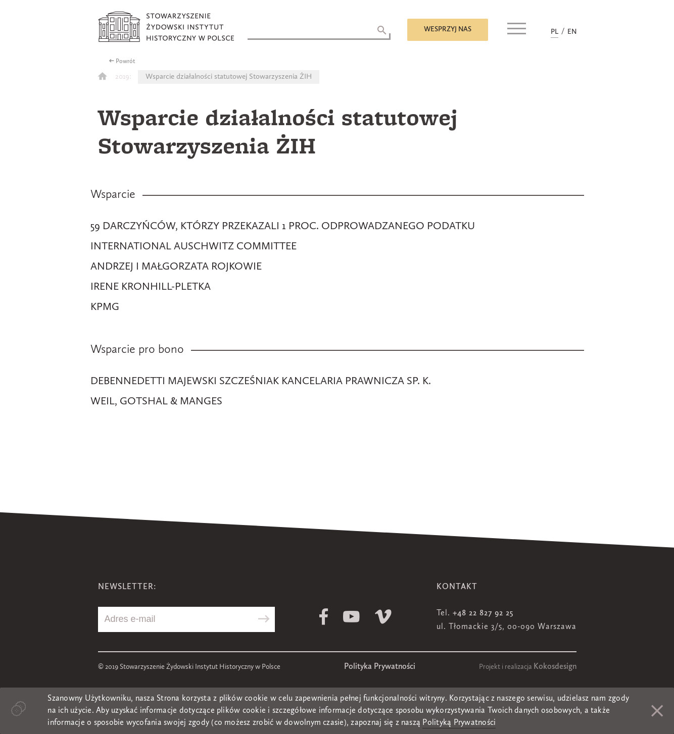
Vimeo (383, 616)
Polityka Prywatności (379, 667)
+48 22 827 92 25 (483, 613)
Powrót (125, 62)
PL (554, 31)
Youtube (351, 616)
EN (571, 31)
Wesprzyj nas (447, 29)
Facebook (323, 616)
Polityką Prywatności (459, 723)
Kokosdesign (555, 667)
